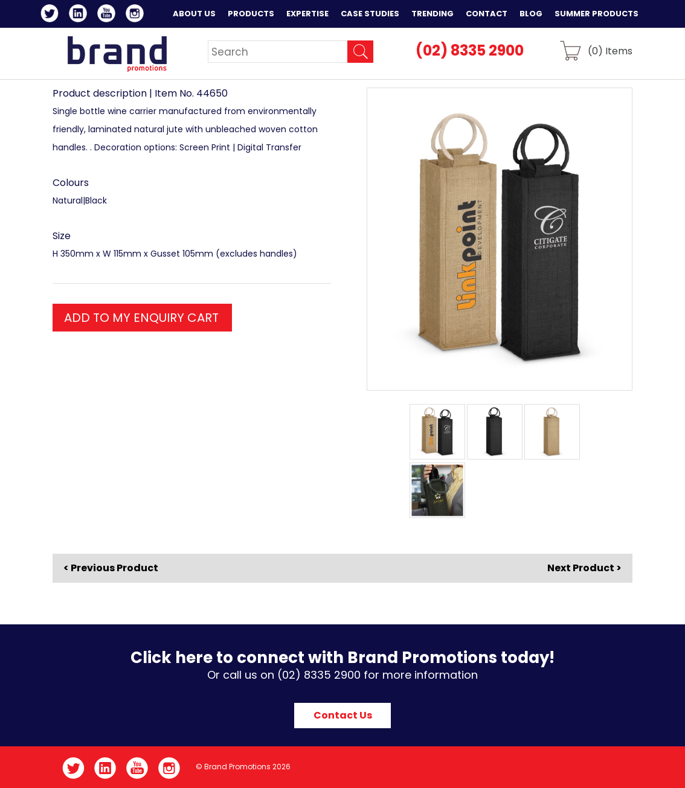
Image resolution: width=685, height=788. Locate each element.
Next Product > (584, 568)
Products (251, 13)
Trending (432, 13)
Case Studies (370, 13)
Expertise (307, 13)
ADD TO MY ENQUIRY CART (141, 317)
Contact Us (343, 715)
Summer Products (596, 13)
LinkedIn (80, 15)
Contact (486, 13)
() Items (610, 50)
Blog (530, 13)
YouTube (108, 15)
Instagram (137, 15)
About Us (194, 13)
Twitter (51, 15)
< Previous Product (110, 568)
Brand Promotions (117, 53)
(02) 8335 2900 (470, 50)
